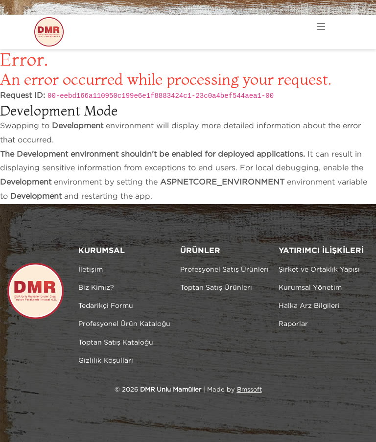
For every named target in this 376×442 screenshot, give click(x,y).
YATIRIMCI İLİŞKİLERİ (321, 251)
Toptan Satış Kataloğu (115, 343)
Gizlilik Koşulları (105, 361)
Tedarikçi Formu (105, 306)
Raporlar (293, 324)
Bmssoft (249, 390)
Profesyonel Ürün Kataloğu (124, 324)
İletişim (90, 270)
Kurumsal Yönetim (310, 288)
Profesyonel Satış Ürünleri (224, 270)
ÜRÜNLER (200, 251)
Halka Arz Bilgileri (309, 306)
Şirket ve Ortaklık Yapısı (319, 270)
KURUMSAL (101, 251)
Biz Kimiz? (96, 288)
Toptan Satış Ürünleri (216, 288)
